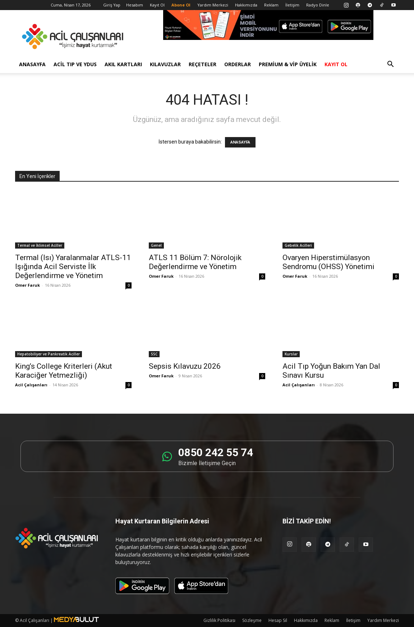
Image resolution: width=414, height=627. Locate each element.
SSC (154, 353)
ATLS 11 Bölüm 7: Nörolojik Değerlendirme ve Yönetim (195, 262)
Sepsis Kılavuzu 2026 (185, 366)
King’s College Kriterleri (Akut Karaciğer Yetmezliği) (63, 371)
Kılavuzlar (165, 64)
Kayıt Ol (157, 5)
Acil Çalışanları (31, 384)
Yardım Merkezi (212, 5)
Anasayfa (32, 64)
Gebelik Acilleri (298, 245)
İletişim (292, 5)
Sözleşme (252, 620)
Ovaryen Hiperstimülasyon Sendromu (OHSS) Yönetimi (328, 262)
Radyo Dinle (317, 5)
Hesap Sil (277, 620)
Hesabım (134, 5)
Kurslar (291, 353)
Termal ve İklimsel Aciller (39, 245)
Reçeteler (202, 64)
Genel (156, 245)
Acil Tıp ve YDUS (75, 64)
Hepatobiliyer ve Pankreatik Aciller (48, 353)
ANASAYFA (240, 142)
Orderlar (237, 64)
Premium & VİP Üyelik (288, 64)
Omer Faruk (27, 285)
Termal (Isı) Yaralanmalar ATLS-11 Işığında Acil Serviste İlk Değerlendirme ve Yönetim (73, 266)
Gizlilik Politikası (219, 620)
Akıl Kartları (123, 64)
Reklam (271, 5)
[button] (390, 65)
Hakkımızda (246, 5)
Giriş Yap (111, 5)
